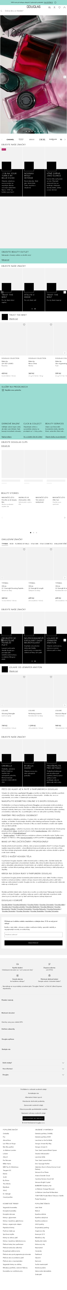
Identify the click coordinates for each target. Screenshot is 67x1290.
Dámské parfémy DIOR (43, 1137)
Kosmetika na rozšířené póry (13, 1271)
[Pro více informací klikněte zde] (55, 2)
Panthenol (38, 1254)
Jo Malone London (9, 1150)
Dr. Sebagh (7, 1194)
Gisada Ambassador (42, 1154)
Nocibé (13, 909)
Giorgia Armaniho (26, 838)
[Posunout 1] (23, 131)
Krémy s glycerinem (9, 1217)
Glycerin (38, 1258)
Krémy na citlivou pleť (10, 1238)
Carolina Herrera (41, 831)
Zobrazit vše (5, 446)
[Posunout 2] (26, 131)
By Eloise (6, 1180)
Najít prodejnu (6, 437)
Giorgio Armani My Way (43, 1144)
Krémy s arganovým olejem (12, 1224)
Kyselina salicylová (41, 1217)
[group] (33, 131)
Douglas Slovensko (8, 911)
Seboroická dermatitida (43, 1271)
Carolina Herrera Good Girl (44, 1179)
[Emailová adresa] (33, 934)
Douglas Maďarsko (33, 907)
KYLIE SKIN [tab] (34, 544)
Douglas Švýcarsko (51, 911)
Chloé (15, 831)
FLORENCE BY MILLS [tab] (22, 544)
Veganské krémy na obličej (12, 1264)
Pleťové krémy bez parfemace (13, 1244)
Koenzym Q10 (40, 1234)
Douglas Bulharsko (19, 905)
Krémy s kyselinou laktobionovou (14, 1241)
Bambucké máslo (41, 1241)
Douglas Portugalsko (24, 909)
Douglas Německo (47, 907)
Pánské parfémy (9, 835)
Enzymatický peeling (42, 1228)
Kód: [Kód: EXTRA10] (48, 2)
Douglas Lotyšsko (19, 907)
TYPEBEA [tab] (5, 544)
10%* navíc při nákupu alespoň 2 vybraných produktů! (27, 2)
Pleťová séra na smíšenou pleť (13, 1258)
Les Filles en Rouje (9, 1144)
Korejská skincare (9, 1214)
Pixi (4, 1137)
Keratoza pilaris (40, 1268)
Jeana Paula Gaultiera (54, 838)
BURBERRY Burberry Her (43, 1186)
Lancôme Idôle (40, 1157)
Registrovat (33, 943)
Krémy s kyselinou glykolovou (13, 1221)
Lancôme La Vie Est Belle (43, 1140)
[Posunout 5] (35, 131)
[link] (33, 74)
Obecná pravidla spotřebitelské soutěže (33, 1109)
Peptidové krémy (8, 1228)
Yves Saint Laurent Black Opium (46, 1150)
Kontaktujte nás (33, 1093)
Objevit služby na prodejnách (55, 437)
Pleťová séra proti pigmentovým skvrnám (17, 1254)
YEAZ (5, 1190)
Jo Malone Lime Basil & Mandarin (46, 1192)
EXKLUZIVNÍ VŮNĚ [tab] (60, 544)
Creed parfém (8, 1197)
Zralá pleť (38, 1274)
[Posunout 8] (43, 131)
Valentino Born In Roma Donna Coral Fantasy (47, 1168)
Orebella (6, 1133)
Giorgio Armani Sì (41, 1147)
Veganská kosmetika (10, 1207)
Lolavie (5, 1154)
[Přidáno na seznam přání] (24, 324)
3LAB (5, 1177)
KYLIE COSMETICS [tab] (46, 544)
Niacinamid (39, 1248)
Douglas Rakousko (39, 909)
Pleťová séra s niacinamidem (12, 1261)
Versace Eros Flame (42, 1172)
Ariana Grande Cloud (42, 1176)
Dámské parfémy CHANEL (44, 1133)
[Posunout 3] (29, 131)
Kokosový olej (40, 1244)
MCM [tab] (11, 544)
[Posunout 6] (37, 131)
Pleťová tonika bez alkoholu (12, 1248)
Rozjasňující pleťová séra (11, 1251)
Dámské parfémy (9, 829)
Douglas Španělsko (37, 911)
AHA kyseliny (39, 1224)
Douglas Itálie (59, 905)
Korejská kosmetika (9, 1211)
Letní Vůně (38, 1207)
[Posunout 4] (32, 131)
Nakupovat (5, 46)
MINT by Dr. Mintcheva (10, 1167)
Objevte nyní (13, 319)
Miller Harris (7, 1164)
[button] (33, 1063)
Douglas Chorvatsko (47, 905)
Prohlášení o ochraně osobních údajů (33, 1089)
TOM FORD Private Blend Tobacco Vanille (49, 1196)
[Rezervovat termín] (49, 7)
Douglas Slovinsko (23, 911)
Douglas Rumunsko (54, 909)
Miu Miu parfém (8, 1147)
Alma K (5, 1157)
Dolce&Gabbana (20, 833)
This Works (7, 1184)
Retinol (37, 1211)
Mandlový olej (40, 1238)
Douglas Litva (6, 907)
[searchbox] (33, 11)
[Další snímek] (64, 76)
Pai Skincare (7, 1160)
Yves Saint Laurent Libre (43, 1160)
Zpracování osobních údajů (33, 1105)
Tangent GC (7, 1170)
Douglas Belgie (7, 905)
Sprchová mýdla (8, 1234)
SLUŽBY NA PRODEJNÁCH (15, 387)
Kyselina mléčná (40, 1214)
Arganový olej (40, 1231)
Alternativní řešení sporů (33, 1097)
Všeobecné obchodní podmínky (33, 1101)
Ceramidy (38, 1251)
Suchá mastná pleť (41, 1264)
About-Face (7, 1140)
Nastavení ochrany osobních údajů (33, 1113)
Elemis (5, 1174)
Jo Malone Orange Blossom (45, 1189)
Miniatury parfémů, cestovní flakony (15, 1268)
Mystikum (6, 1187)
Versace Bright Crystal (42, 1182)
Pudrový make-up (9, 1231)
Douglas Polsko (33, 905)
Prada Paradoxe (40, 1199)
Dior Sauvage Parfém (42, 1164)
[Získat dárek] (6, 166)
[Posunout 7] (40, 131)
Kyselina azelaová (41, 1221)
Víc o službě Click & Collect (33, 437)
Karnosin (38, 1261)
